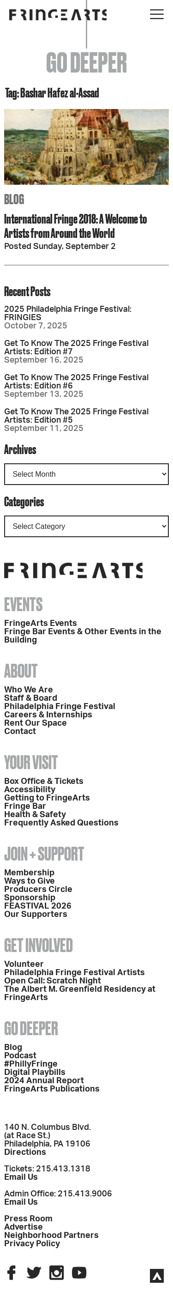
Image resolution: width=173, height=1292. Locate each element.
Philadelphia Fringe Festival (59, 707)
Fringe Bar (25, 806)
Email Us (21, 1177)
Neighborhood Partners (51, 1235)
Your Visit (31, 762)
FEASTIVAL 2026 (38, 906)
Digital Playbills (35, 1072)
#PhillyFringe (31, 1064)
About (21, 671)
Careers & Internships (48, 715)
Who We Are (28, 690)
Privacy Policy (32, 1244)
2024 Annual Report (44, 1081)
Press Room (28, 1219)
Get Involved (38, 945)
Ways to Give (29, 881)
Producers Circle (38, 890)
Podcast (20, 1056)
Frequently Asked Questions (61, 823)
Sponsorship (29, 898)
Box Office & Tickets (44, 781)
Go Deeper (31, 1028)
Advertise (23, 1227)
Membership (29, 873)
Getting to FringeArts (47, 798)
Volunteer (24, 964)
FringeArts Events (40, 623)
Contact (20, 732)
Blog (13, 1047)
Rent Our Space (35, 723)
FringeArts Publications (52, 1089)
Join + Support (44, 853)
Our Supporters (35, 914)
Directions (25, 1152)
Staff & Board (30, 698)
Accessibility (29, 790)
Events (23, 604)
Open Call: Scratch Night (52, 981)
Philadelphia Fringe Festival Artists (74, 973)
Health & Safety (35, 815)
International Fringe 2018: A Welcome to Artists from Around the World (75, 226)
